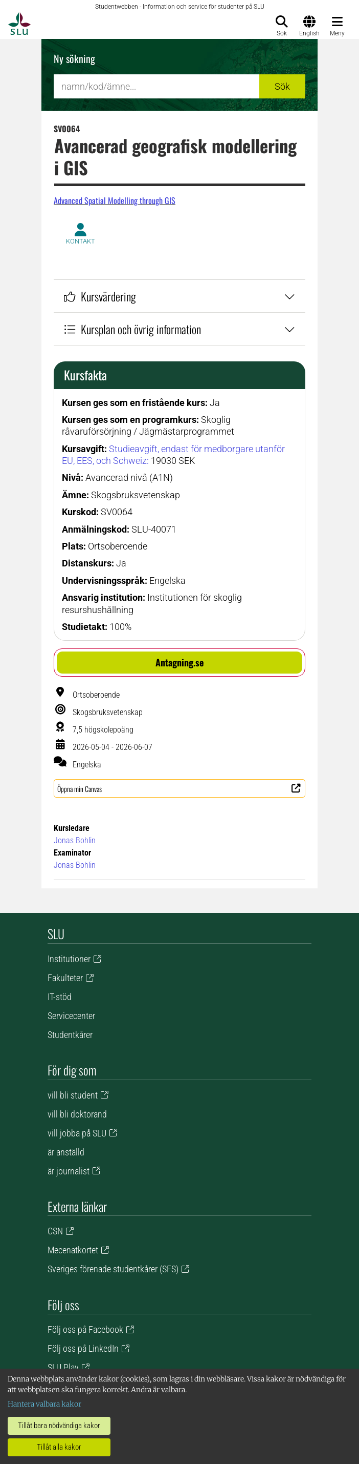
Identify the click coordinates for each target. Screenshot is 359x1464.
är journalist (68, 1171)
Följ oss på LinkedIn (83, 1348)
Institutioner (69, 958)
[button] (179, 662)
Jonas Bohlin (75, 840)
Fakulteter (65, 977)
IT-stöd (60, 996)
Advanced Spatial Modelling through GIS (114, 200)
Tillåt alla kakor (59, 1447)
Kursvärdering (179, 296)
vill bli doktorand (77, 1114)
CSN (55, 1231)
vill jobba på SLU (77, 1133)
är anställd (66, 1152)
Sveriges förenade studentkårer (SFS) (113, 1269)
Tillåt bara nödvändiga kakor (59, 1425)
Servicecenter (71, 1015)
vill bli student (73, 1095)
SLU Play (63, 1367)
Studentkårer (70, 1034)
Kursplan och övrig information (179, 328)
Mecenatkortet (73, 1250)
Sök (282, 86)
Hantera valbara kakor (44, 1404)
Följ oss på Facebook (85, 1329)
